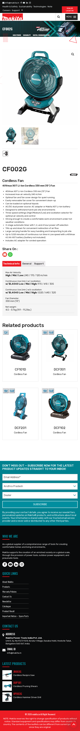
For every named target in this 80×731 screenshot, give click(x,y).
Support (16, 10)
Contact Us (7, 596)
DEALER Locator (70, 9)
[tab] (11, 264)
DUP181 (17, 683)
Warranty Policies (9, 591)
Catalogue (6, 606)
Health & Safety (10, 6)
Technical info (11, 263)
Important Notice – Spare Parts (15, 616)
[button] (69, 17)
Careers (7, 10)
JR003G (17, 672)
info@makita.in (10, 3)
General (26, 263)
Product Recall (8, 611)
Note (50, 6)
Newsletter (6, 601)
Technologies (39, 6)
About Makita (7, 581)
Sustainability (25, 6)
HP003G (17, 694)
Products (6, 586)
